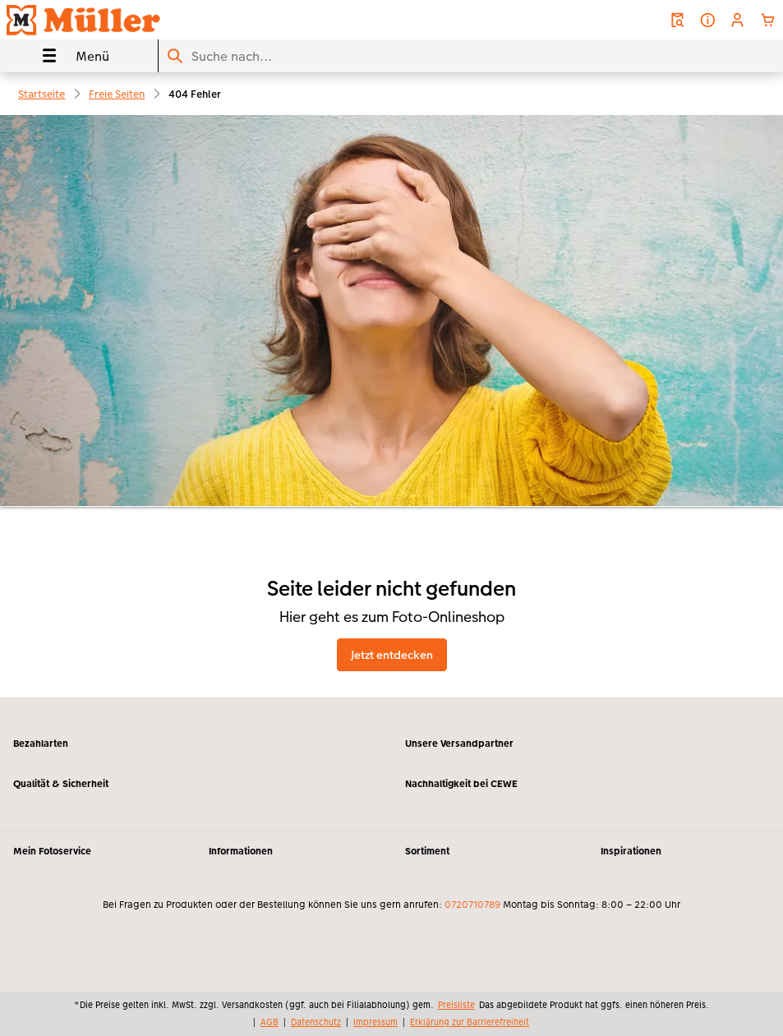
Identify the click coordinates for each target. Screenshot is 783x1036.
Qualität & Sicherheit (60, 783)
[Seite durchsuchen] (470, 56)
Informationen (241, 851)
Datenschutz (316, 1022)
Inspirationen (631, 851)
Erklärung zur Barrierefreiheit (469, 1022)
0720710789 (472, 904)
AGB (269, 1022)
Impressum (375, 1022)
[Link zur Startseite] (154, 19)
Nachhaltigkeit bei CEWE (461, 783)
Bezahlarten (40, 743)
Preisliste (456, 1004)
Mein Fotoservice (52, 851)
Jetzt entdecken (392, 655)
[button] (737, 20)
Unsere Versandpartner (459, 743)
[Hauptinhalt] (391, 406)
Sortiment (427, 851)
